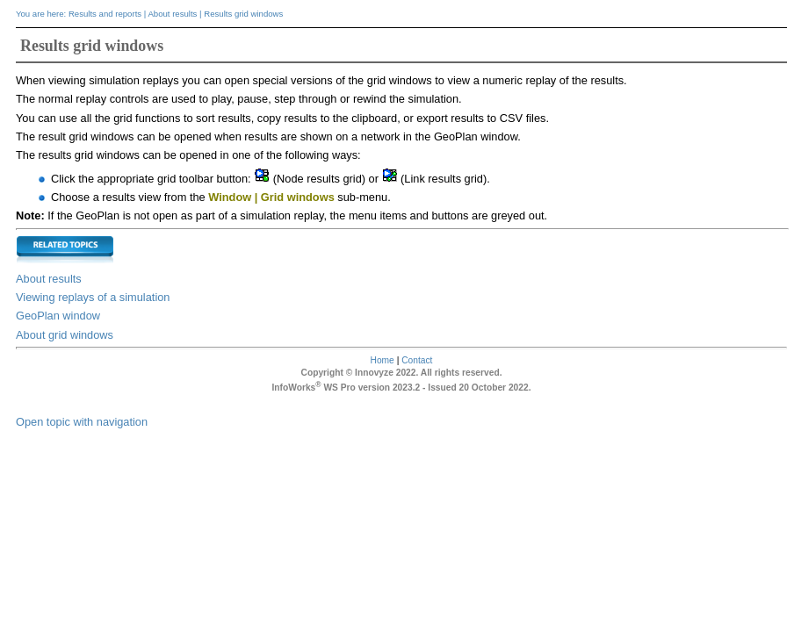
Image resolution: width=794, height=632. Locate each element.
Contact (416, 360)
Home (382, 360)
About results (172, 13)
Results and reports (105, 13)
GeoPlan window (58, 315)
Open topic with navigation (82, 421)
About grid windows (64, 334)
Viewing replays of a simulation (93, 297)
